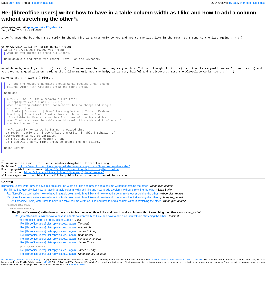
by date (233, 2)
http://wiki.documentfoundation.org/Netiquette (82, 198)
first (34, 2)
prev (11, 2)
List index (259, 2)
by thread (245, 2)
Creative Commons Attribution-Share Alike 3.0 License (176, 290)
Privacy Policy (8, 290)
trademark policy (76, 295)
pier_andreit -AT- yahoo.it (44, 27)
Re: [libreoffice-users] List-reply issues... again (45, 250)
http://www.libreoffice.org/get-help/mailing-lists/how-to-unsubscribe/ (74, 195)
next (17, 2)
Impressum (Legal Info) (28, 290)
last (51, 2)
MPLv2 (46, 293)
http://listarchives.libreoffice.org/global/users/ (64, 202)
